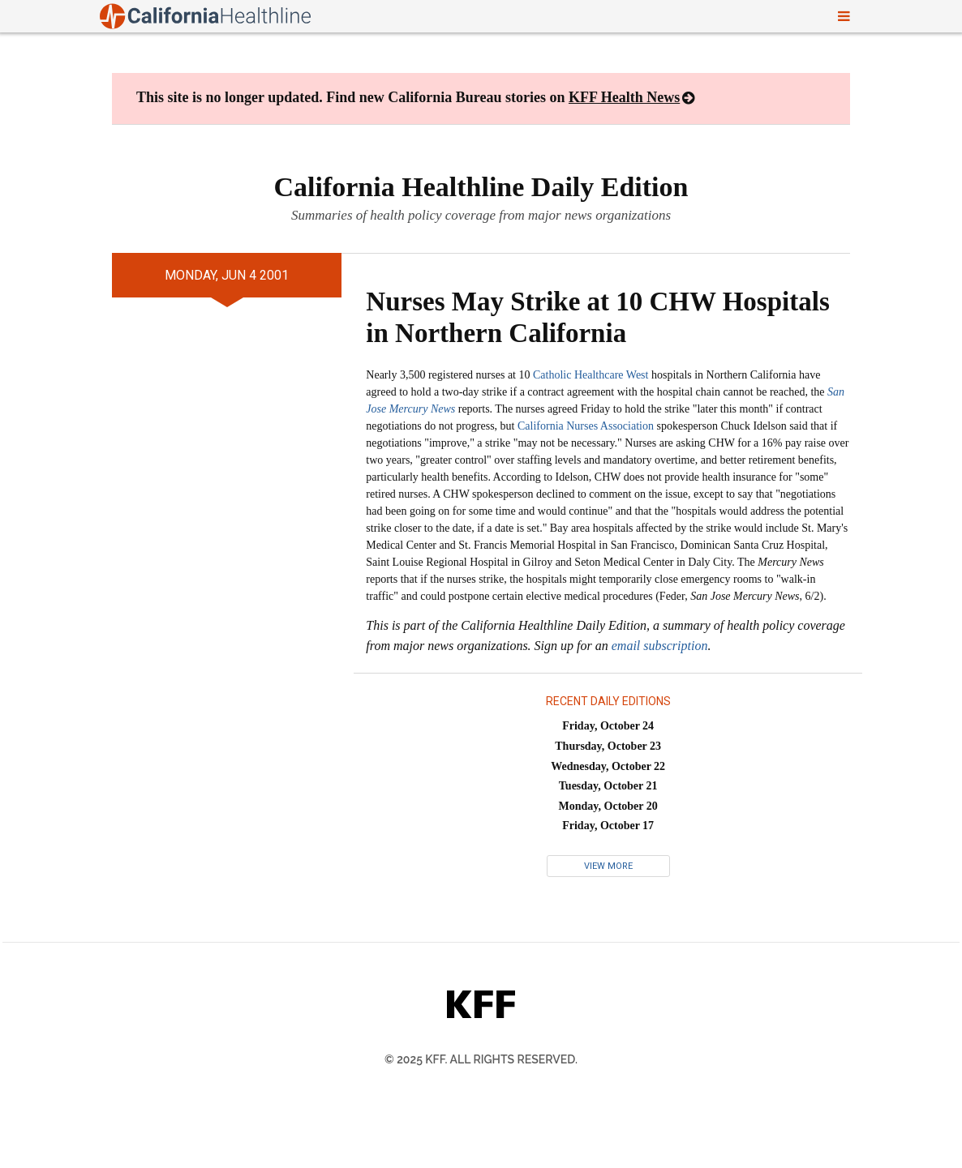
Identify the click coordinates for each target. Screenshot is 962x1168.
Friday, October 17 (608, 825)
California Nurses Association (586, 426)
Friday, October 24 (608, 726)
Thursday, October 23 (608, 746)
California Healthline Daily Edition (481, 187)
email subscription (660, 645)
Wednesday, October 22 (608, 766)
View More (608, 866)
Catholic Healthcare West (590, 375)
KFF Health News (624, 97)
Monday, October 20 (608, 806)
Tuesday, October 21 (608, 786)
